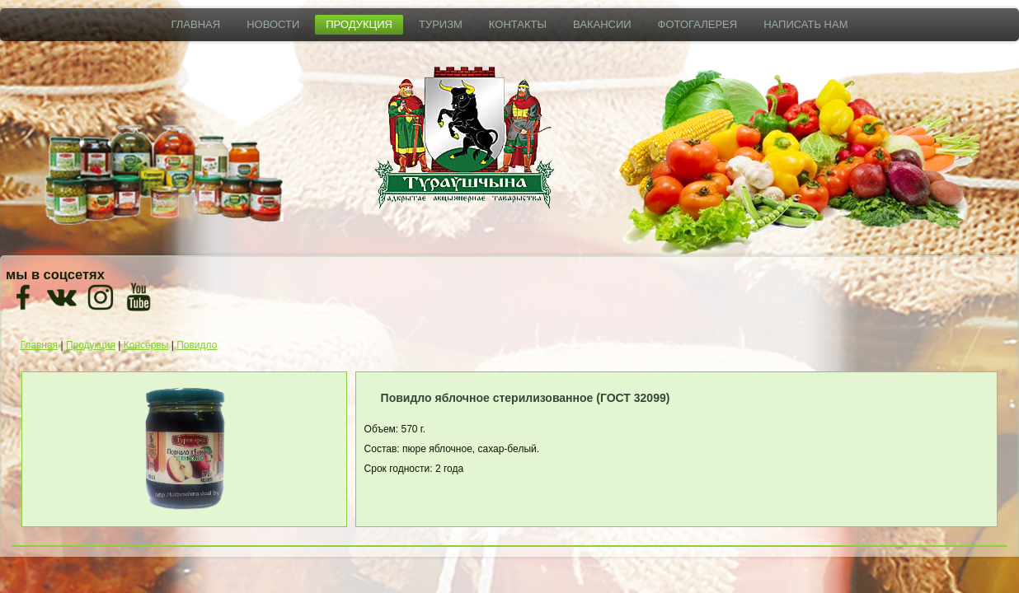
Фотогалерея (698, 24)
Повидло (196, 345)
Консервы (146, 345)
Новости (273, 24)
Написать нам (805, 24)
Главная (196, 24)
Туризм (441, 24)
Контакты (518, 24)
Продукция (359, 24)
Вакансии (602, 24)
